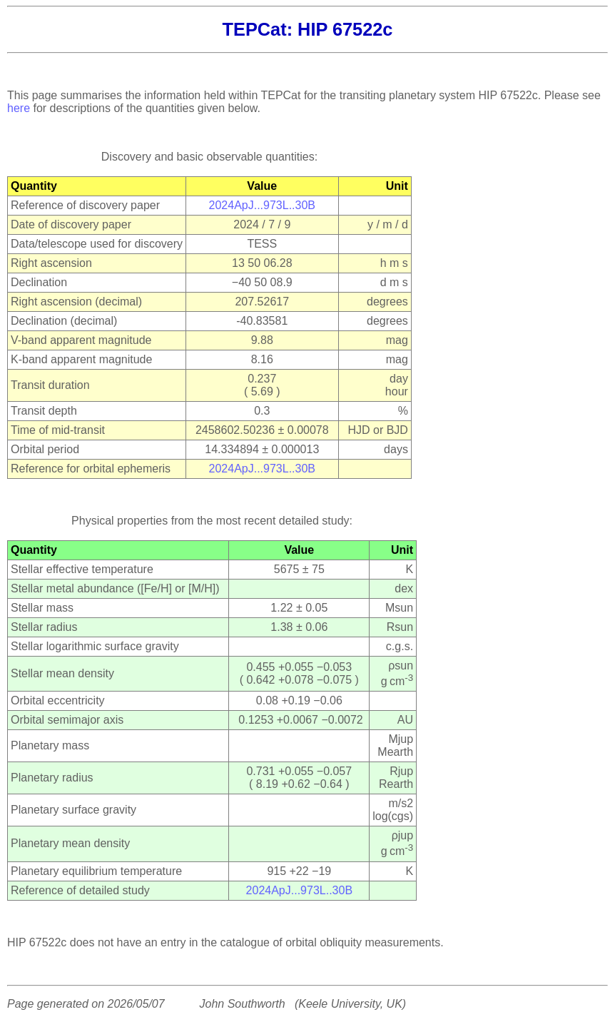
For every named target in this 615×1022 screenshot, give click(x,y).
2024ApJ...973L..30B (262, 205)
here (18, 108)
